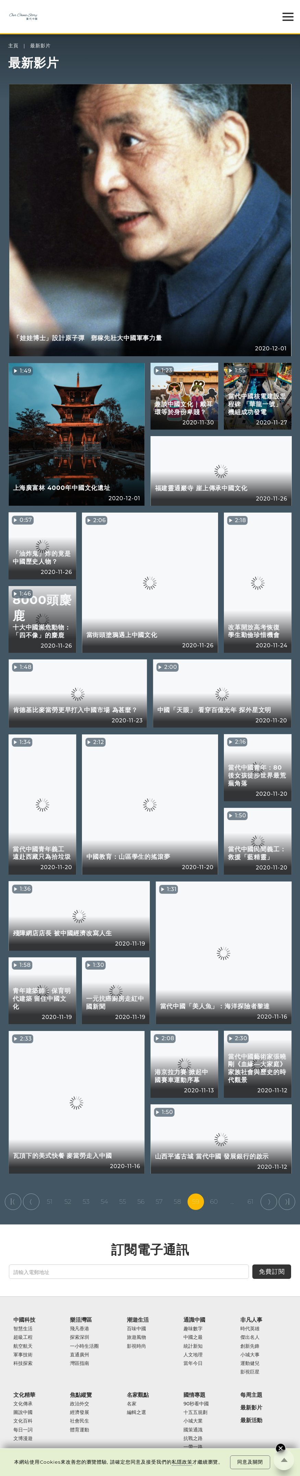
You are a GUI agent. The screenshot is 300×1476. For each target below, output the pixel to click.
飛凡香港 (79, 1328)
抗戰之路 (193, 1438)
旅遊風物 (136, 1337)
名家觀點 (138, 1395)
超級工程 (23, 1337)
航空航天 (23, 1346)
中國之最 (193, 1337)
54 (104, 1201)
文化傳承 (23, 1403)
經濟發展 (79, 1412)
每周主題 (251, 1395)
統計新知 (193, 1346)
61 (250, 1201)
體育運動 (79, 1429)
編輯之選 (136, 1412)
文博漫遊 (23, 1438)
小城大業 (193, 1421)
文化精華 (24, 1395)
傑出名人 (250, 1337)
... (232, 1201)
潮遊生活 (138, 1320)
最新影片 (40, 45)
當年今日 (193, 1363)
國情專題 (194, 1395)
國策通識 (193, 1429)
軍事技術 (23, 1354)
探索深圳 (79, 1337)
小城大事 (250, 1354)
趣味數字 (193, 1328)
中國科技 (24, 1320)
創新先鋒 (250, 1346)
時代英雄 (250, 1328)
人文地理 (193, 1354)
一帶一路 (193, 1447)
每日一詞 (23, 1429)
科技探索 (23, 1363)
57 (159, 1201)
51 (49, 1201)
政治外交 (79, 1403)
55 (122, 1201)
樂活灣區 (81, 1320)
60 (214, 1201)
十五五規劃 (195, 1412)
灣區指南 (79, 1363)
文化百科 (23, 1421)
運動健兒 (250, 1363)
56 (140, 1201)
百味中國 (136, 1328)
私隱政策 (182, 1462)
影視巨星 (250, 1372)
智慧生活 (23, 1328)
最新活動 (251, 1420)
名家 (131, 1403)
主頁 (13, 45)
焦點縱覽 (81, 1395)
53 (86, 1201)
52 (67, 1201)
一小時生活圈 (84, 1346)
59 (195, 1201)
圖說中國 (23, 1412)
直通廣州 (79, 1354)
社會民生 (79, 1421)
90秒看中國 (196, 1403)
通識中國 (194, 1320)
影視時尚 (136, 1346)
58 (177, 1201)
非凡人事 (251, 1320)
